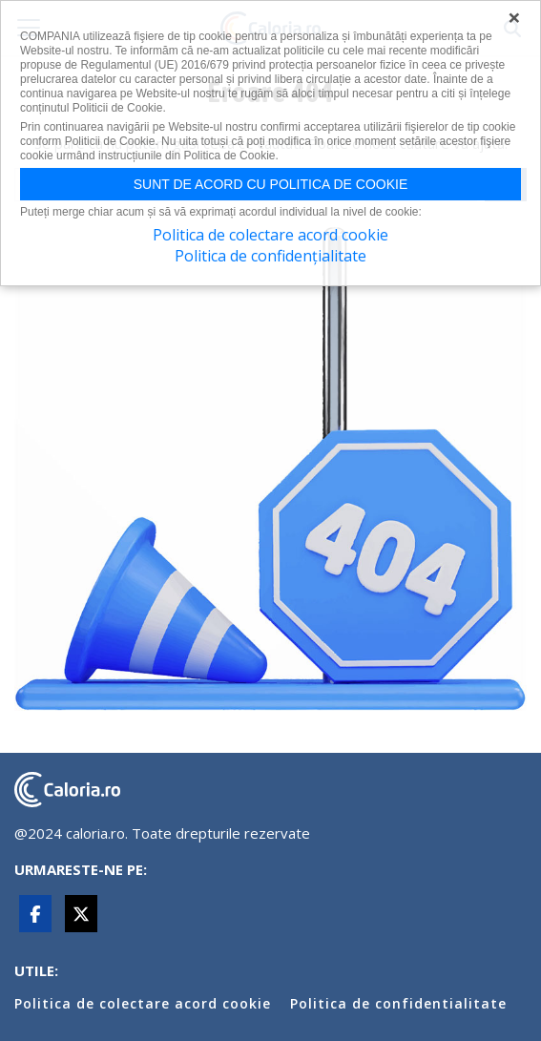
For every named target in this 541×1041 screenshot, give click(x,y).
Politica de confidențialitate (270, 255)
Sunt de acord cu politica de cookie (271, 184)
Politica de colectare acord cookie (142, 1003)
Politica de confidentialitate (398, 1003)
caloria (67, 789)
